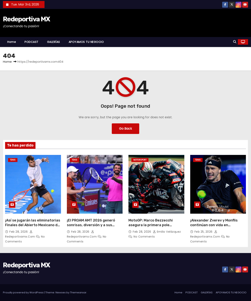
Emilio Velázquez (167, 232)
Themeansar (78, 292)
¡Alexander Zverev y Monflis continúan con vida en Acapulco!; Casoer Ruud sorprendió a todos (214, 227)
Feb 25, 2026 (204, 232)
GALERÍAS (53, 42)
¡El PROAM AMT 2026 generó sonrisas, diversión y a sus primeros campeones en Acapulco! (91, 227)
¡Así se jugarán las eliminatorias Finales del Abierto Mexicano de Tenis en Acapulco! (32, 225)
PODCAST (31, 42)
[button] (234, 42)
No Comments (144, 237)
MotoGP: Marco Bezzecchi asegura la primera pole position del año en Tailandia (153, 225)
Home (11, 42)
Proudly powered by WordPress (23, 292)
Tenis (12, 159)
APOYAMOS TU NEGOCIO (86, 42)
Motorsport (139, 159)
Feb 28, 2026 (19, 232)
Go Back (125, 128)
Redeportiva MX (26, 19)
